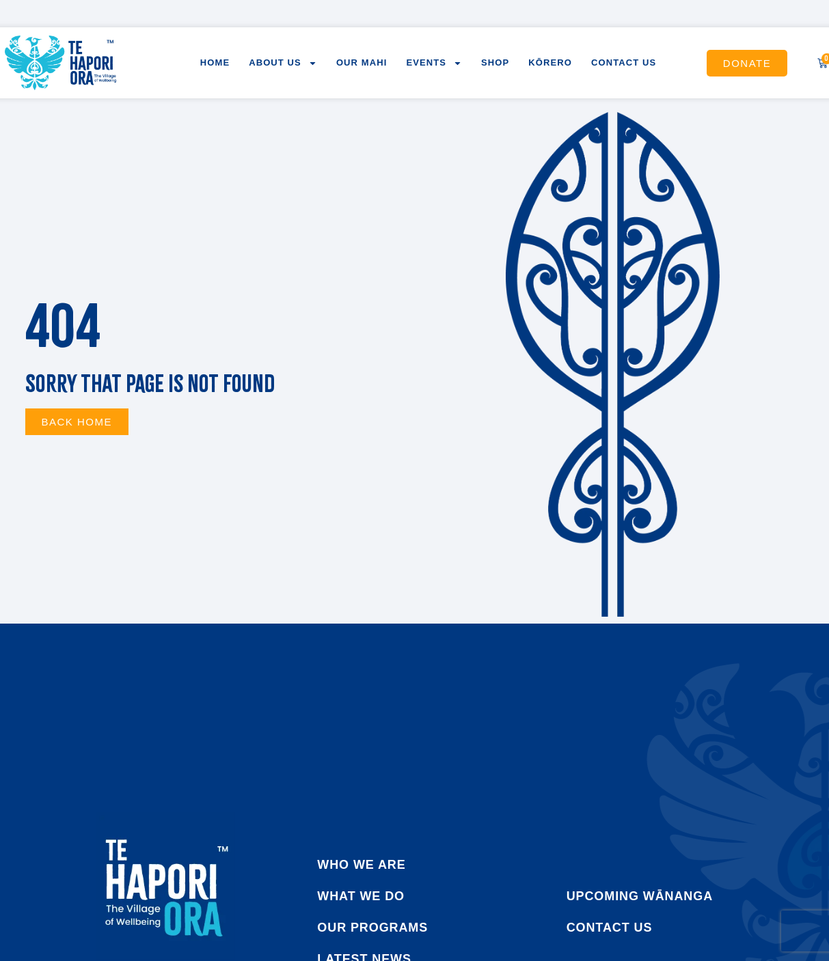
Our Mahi (362, 62)
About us (283, 63)
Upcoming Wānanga (640, 896)
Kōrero (550, 62)
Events (434, 63)
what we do (361, 896)
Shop (495, 62)
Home (215, 62)
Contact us (623, 62)
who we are (361, 865)
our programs (372, 927)
